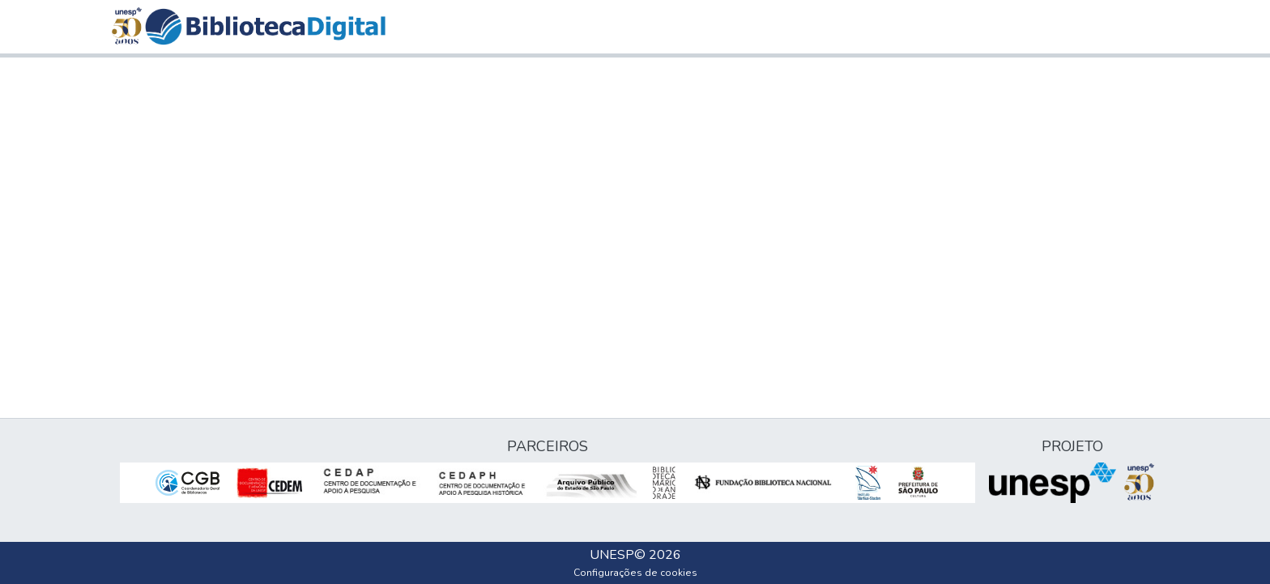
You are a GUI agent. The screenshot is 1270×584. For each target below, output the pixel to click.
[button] (265, 26)
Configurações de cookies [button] (635, 572)
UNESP (612, 555)
